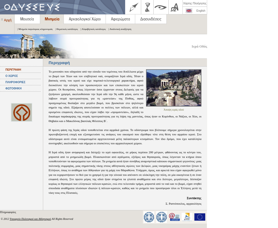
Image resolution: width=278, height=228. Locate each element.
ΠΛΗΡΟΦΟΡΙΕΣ (15, 82)
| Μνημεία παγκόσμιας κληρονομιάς (34, 29)
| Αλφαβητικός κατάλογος (92, 29)
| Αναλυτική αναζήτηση (118, 29)
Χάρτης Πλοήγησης (194, 3)
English (201, 10)
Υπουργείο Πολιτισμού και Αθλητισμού (30, 218)
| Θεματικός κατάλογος (65, 29)
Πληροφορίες (8, 212)
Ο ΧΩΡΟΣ (11, 75)
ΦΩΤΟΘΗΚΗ (13, 88)
